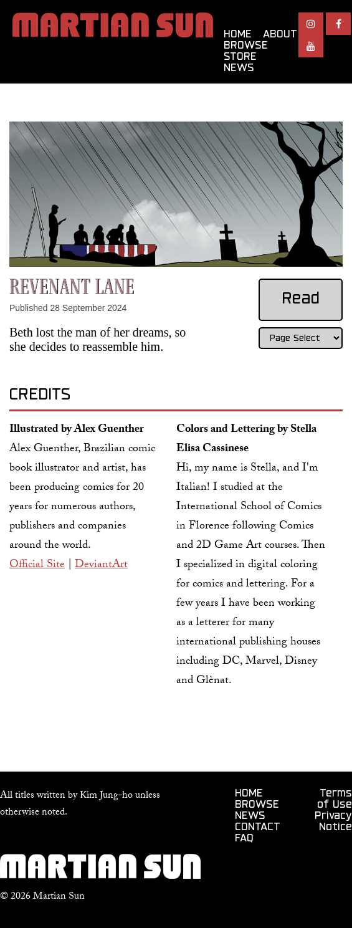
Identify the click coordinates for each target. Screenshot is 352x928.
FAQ (244, 839)
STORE (240, 57)
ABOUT (280, 35)
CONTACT (257, 828)
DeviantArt (101, 565)
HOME (238, 35)
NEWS (239, 69)
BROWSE (246, 46)
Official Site (37, 565)
